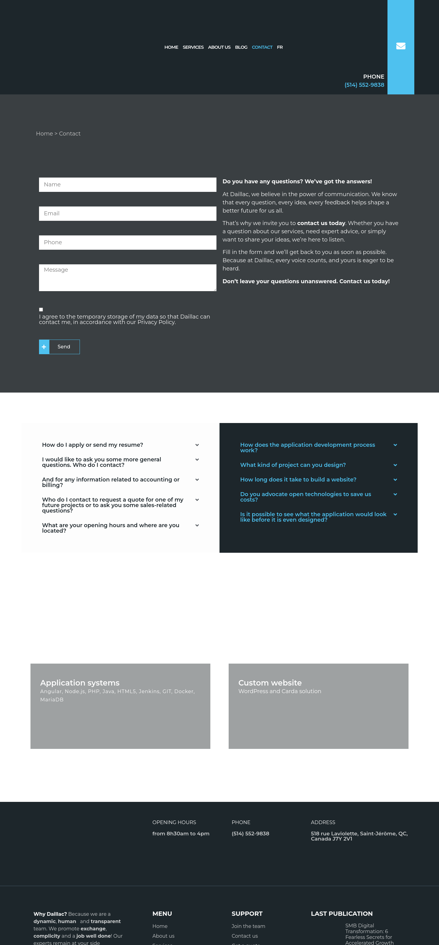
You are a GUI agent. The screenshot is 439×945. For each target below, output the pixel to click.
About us (219, 47)
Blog (241, 47)
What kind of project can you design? (293, 465)
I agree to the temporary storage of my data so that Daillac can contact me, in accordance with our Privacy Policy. (124, 319)
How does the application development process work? (307, 448)
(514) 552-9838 (364, 85)
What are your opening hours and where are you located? (111, 528)
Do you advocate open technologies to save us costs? (305, 497)
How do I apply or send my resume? (92, 445)
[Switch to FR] (280, 47)
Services (193, 47)
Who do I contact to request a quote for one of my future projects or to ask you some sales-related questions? (113, 505)
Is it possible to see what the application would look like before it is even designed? (313, 517)
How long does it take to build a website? (298, 479)
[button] (120, 445)
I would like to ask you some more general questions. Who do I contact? (101, 462)
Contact (262, 47)
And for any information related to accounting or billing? (111, 482)
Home (171, 47)
